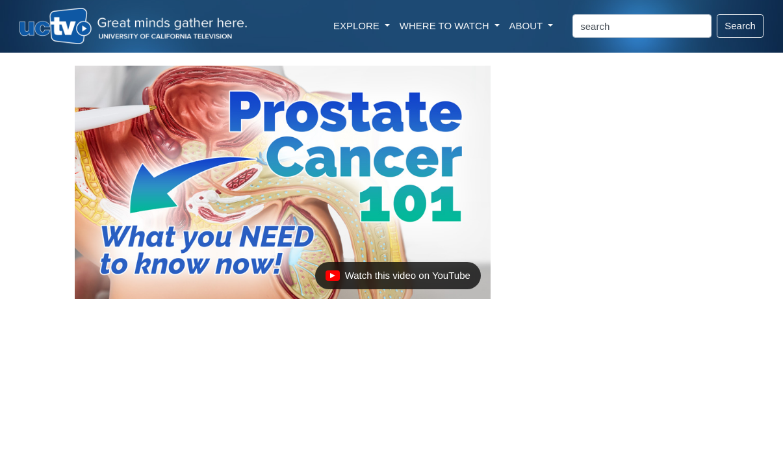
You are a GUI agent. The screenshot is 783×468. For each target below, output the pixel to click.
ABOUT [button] (527, 25)
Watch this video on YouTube (397, 279)
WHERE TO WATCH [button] (446, 25)
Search (740, 25)
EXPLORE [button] (357, 25)
